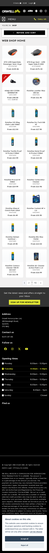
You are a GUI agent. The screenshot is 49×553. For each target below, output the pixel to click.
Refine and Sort (24, 32)
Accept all (24, 539)
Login (32, 3)
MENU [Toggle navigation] (9, 19)
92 (35, 283)
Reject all (24, 545)
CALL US (40, 19)
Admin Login (7, 468)
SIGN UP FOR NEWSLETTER (24, 302)
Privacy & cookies (21, 468)
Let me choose (36, 532)
